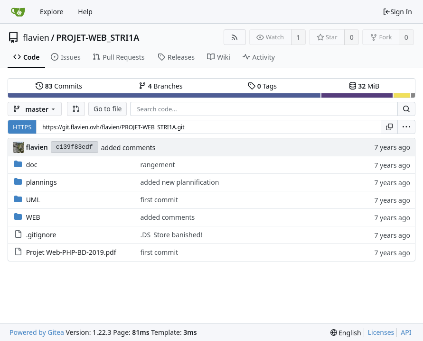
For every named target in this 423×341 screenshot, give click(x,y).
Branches (160, 85)
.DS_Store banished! (171, 234)
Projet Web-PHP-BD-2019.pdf (71, 252)
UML (33, 199)
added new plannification (179, 182)
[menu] (406, 127)
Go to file (108, 108)
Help (85, 11)
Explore (51, 11)
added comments (128, 147)
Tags (262, 85)
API (406, 332)
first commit (159, 199)
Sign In (397, 11)
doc (32, 164)
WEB (33, 217)
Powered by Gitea (36, 332)
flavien (36, 37)
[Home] (18, 11)
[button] (76, 109)
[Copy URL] (389, 127)
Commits (59, 85)
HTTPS (22, 127)
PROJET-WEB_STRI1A (97, 37)
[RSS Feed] (235, 37)
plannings (41, 182)
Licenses (381, 332)
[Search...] (406, 109)
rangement (157, 164)
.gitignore (41, 234)
